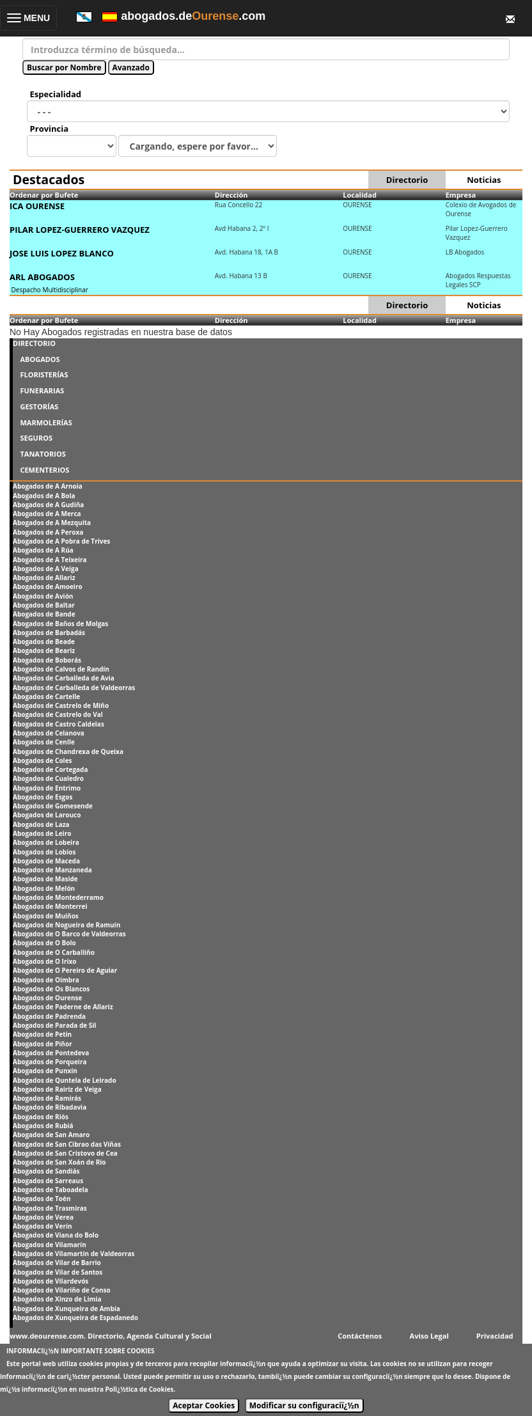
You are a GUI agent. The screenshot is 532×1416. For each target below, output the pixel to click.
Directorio (407, 179)
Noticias (484, 179)
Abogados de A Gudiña (48, 504)
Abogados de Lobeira (46, 842)
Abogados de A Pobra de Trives (61, 541)
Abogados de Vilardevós (50, 1281)
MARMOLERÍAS (46, 422)
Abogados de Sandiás (46, 1171)
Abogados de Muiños (46, 915)
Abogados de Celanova (48, 732)
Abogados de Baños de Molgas (60, 623)
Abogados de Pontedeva (51, 1052)
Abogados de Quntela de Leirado (64, 1080)
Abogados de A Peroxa (48, 532)
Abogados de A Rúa (43, 550)
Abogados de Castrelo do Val (58, 714)
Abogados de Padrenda (49, 1016)
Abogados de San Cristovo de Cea (65, 1153)
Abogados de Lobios (44, 851)
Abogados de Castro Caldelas (58, 724)
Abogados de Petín (42, 1034)
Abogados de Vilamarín (49, 1244)
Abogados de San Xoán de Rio (59, 1162)
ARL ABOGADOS (42, 277)
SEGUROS (36, 438)
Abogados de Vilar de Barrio (57, 1262)
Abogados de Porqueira (49, 1061)
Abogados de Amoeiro (47, 586)
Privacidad (494, 1336)
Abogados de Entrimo (47, 787)
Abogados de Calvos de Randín (61, 669)
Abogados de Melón (44, 888)
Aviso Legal (429, 1336)
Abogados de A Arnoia (47, 486)
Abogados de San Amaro (51, 1134)
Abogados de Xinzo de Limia (57, 1298)
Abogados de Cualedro (48, 778)
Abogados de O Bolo (44, 942)
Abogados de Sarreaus (48, 1180)
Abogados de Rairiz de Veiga (57, 1089)
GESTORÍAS (39, 406)
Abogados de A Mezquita (52, 522)
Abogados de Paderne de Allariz (63, 1006)
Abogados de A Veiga (46, 568)
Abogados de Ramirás (47, 1098)
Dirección (231, 195)
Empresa (461, 195)
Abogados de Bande (44, 614)
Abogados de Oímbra (46, 979)
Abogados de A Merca (47, 513)
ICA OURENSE (37, 206)
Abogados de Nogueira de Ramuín (66, 924)
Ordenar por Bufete (44, 195)
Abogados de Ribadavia (49, 1107)
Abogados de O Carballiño (54, 952)
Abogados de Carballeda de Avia (63, 677)
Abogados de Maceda (46, 860)
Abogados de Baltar (44, 605)
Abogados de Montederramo (58, 897)
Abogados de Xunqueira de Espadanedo (75, 1317)
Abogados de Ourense (47, 997)
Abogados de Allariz (44, 577)
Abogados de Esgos (42, 796)
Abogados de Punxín (45, 1070)
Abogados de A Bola (44, 495)
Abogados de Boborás (47, 660)
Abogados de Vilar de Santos (57, 1272)
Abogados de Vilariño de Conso (62, 1290)
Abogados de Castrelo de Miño (61, 705)
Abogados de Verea (43, 1217)
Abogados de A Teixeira (50, 559)
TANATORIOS (42, 454)
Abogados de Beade (44, 641)
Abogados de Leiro (42, 833)
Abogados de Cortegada (50, 769)
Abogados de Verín (42, 1226)
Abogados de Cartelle (46, 696)
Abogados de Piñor (42, 1043)
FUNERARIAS (42, 390)
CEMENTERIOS (44, 470)
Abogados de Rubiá (43, 1125)
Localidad (360, 195)
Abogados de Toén (42, 1198)
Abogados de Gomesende (53, 805)
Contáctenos (360, 1336)
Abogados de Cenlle (44, 741)
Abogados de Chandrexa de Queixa (68, 751)
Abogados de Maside (45, 878)
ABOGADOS (39, 359)
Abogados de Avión (43, 596)
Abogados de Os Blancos (51, 988)
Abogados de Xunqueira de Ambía (66, 1308)
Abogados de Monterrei (50, 906)
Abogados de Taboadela (50, 1189)
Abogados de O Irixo (44, 961)
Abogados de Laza (41, 824)
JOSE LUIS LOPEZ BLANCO (62, 253)
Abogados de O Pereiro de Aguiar (65, 970)
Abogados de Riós (40, 1116)
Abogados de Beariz (44, 650)
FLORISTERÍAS (44, 374)
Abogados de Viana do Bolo (55, 1235)
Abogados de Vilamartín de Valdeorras (74, 1253)
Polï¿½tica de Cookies (140, 1389)
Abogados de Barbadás (49, 632)
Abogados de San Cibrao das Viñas (67, 1144)
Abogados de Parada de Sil (54, 1025)
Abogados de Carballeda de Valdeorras (74, 687)
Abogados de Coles (42, 760)
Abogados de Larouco (47, 814)
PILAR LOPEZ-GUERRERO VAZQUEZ (80, 229)
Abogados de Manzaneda (52, 869)
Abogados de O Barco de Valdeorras (69, 933)
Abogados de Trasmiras (50, 1208)
